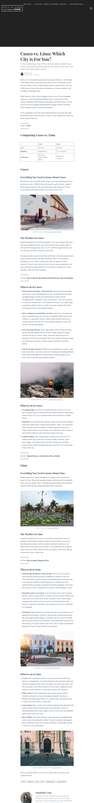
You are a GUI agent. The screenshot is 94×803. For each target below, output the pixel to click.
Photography (54, 4)
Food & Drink (38, 4)
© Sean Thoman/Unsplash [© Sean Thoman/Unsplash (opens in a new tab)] (56, 399)
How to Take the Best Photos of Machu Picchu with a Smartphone (50, 278)
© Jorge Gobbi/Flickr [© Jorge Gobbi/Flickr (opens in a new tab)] (53, 528)
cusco (23, 782)
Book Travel (27, 4)
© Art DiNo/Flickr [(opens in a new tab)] (57, 768)
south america (50, 782)
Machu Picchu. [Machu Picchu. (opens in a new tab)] (30, 297)
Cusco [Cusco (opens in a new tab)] (63, 113)
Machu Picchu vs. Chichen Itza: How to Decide (43, 456)
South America (61, 782)
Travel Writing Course (76, 4)
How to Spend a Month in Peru (38, 560)
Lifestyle (46, 4)
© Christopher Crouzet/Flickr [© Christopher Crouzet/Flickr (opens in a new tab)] (52, 668)
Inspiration (63, 4)
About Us (26, 12)
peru (42, 782)
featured (30, 782)
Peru (29, 125)
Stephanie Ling (28, 73)
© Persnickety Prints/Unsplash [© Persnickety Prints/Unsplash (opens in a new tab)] (53, 232)
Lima (37, 782)
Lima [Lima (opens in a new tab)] (69, 113)
